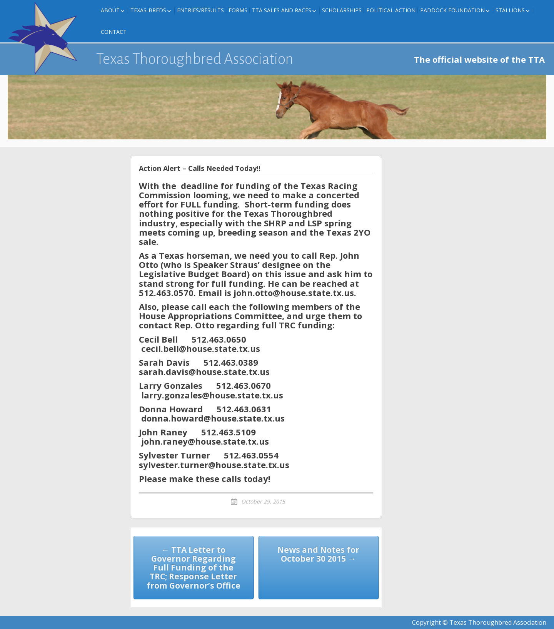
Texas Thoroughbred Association (195, 59)
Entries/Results (200, 10)
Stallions (510, 10)
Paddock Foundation (452, 10)
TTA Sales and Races (281, 10)
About (110, 10)
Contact (114, 31)
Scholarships (342, 10)
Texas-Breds (148, 10)
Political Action (391, 10)
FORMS (238, 10)
